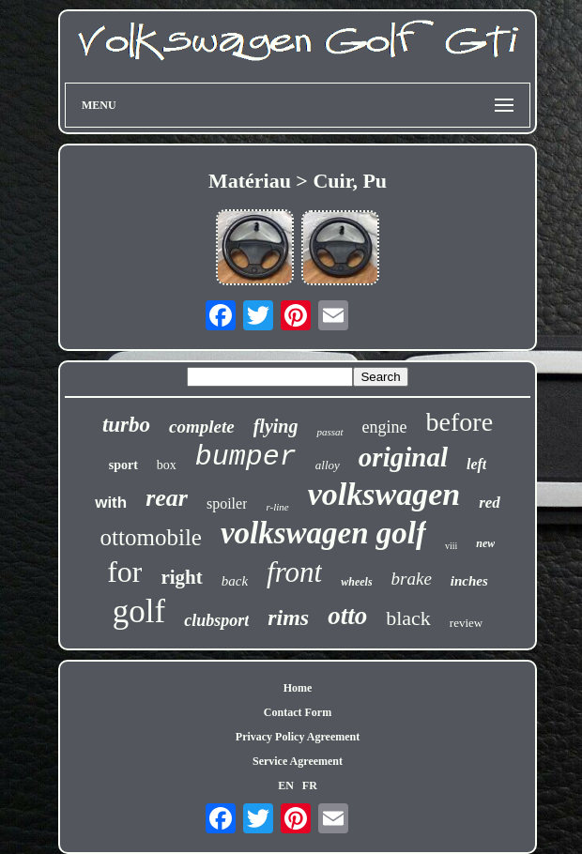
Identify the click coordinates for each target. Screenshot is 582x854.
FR (309, 785)
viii (451, 546)
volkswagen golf (323, 533)
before (460, 421)
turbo (126, 424)
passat (329, 431)
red (489, 502)
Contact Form (297, 712)
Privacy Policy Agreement (298, 736)
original (403, 457)
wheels (356, 581)
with (111, 502)
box (166, 465)
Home (298, 687)
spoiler (227, 503)
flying (276, 426)
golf (139, 611)
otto (347, 616)
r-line (277, 506)
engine (384, 427)
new (485, 543)
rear (167, 497)
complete (202, 426)
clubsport (216, 620)
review (466, 623)
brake (411, 578)
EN (286, 785)
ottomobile (151, 537)
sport (123, 465)
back (235, 580)
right (181, 577)
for (124, 571)
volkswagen (384, 494)
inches (469, 580)
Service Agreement (298, 761)
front (294, 572)
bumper (246, 457)
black (408, 618)
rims (288, 617)
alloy (327, 465)
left (476, 464)
